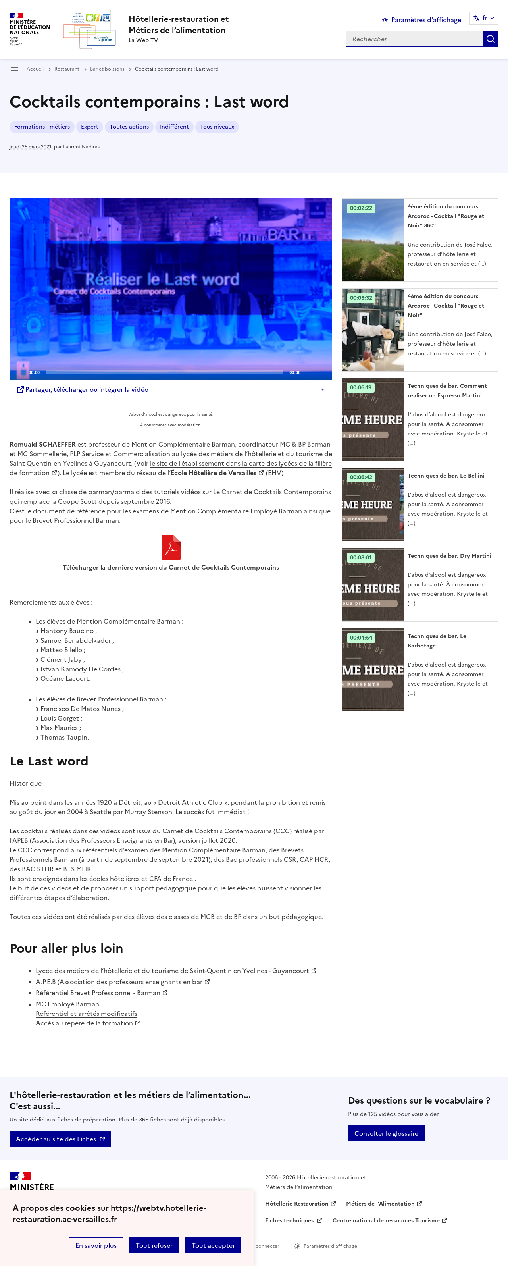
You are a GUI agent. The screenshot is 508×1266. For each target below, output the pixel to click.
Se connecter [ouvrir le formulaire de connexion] (264, 1246)
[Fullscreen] (321, 371)
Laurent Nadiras (81, 146)
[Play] (171, 289)
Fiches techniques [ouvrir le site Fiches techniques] (290, 1220)
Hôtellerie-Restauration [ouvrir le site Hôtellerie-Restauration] (297, 1204)
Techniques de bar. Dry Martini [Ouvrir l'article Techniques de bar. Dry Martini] (449, 556)
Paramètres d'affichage (330, 1246)
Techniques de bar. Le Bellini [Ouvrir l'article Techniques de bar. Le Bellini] (446, 476)
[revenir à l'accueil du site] (179, 24)
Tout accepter (213, 1245)
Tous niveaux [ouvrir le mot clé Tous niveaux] (217, 127)
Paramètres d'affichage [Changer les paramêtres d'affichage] (426, 20)
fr (485, 18)
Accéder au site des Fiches (56, 1139)
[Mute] (308, 371)
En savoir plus (96, 1245)
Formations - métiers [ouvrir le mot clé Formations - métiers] (42, 127)
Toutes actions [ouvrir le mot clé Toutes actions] (129, 127)
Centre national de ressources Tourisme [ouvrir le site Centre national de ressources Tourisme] (386, 1220)
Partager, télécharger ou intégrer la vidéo (82, 389)
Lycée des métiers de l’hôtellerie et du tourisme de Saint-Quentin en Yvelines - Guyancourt (172, 970)
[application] (171, 289)
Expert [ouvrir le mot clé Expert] (89, 127)
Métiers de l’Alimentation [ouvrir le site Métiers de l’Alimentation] (380, 1204)
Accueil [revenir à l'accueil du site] (35, 69)
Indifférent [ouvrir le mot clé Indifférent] (174, 127)
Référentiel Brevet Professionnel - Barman (98, 993)
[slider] (164, 372)
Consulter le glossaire (386, 1133)
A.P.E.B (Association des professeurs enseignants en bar (119, 982)
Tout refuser (154, 1245)
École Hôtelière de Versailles (213, 473)
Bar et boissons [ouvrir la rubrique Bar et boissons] (107, 69)
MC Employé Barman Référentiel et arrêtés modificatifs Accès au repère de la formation (86, 1013)
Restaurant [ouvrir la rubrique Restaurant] (66, 69)
